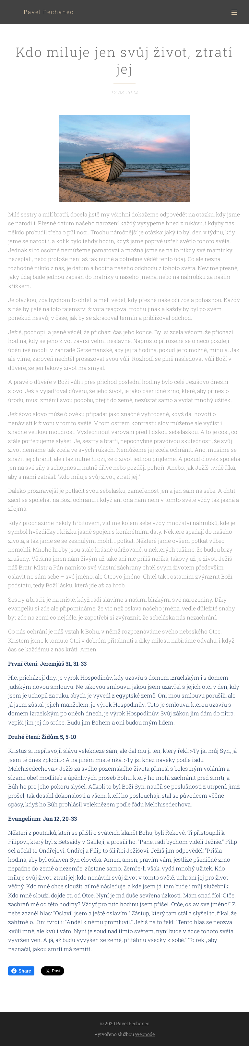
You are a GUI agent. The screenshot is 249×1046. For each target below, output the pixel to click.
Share (21, 971)
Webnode (145, 1034)
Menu (234, 12)
